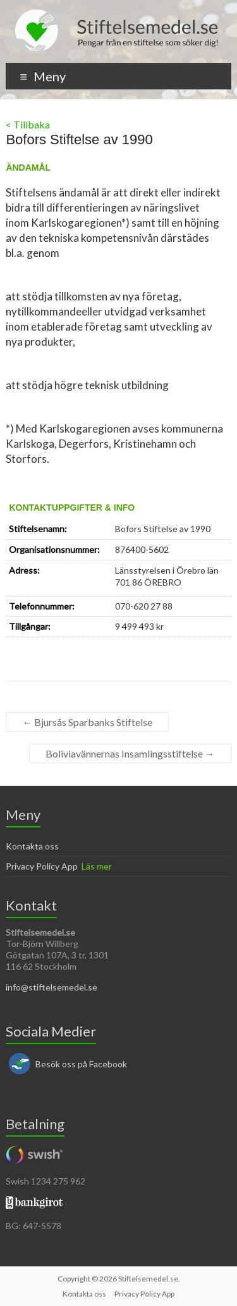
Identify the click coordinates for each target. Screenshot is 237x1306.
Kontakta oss (32, 846)
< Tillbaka (28, 124)
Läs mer (97, 866)
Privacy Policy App (42, 866)
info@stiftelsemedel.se (51, 987)
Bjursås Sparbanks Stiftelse (87, 722)
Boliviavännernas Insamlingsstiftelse (130, 753)
